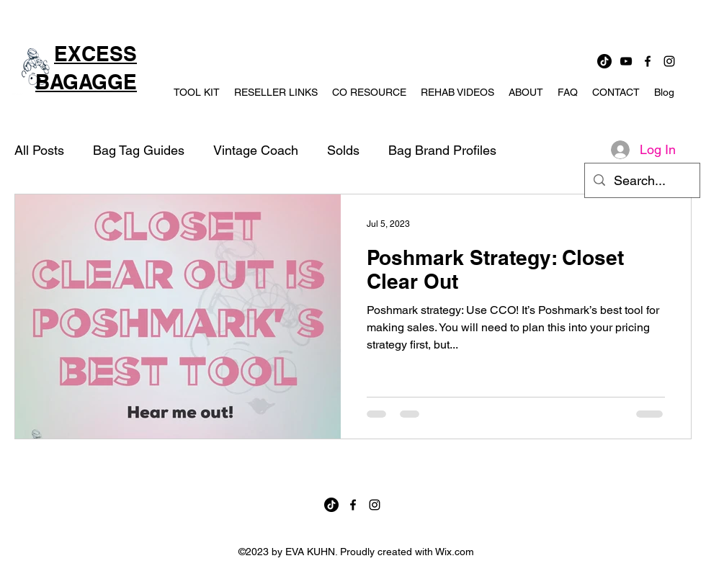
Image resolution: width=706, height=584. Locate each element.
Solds (343, 150)
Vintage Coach (255, 150)
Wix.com (454, 551)
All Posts (39, 150)
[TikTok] (604, 61)
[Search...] (641, 180)
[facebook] (647, 61)
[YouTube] (626, 61)
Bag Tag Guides (138, 150)
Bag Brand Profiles (442, 150)
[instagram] (669, 61)
